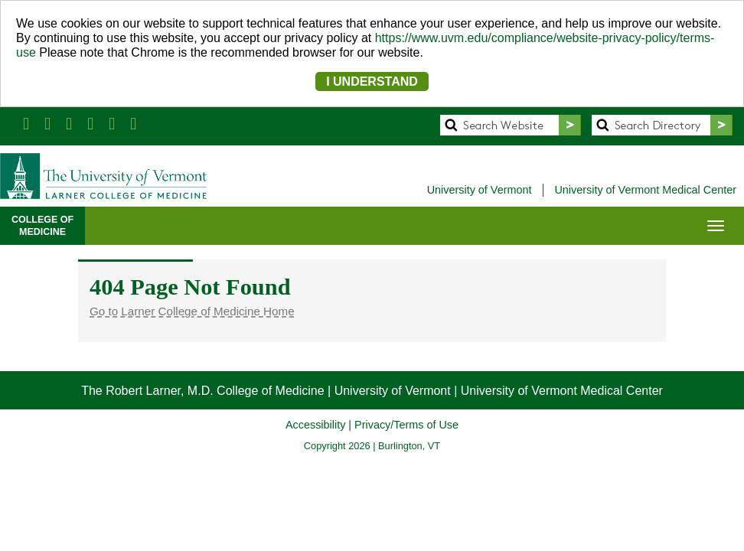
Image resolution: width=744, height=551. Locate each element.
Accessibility (315, 425)
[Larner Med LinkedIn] (69, 123)
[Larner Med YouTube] (90, 123)
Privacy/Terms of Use (406, 425)
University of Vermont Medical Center (645, 190)
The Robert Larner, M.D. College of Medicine (202, 390)
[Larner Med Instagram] (112, 123)
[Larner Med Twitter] (47, 123)
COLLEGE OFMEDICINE (42, 225)
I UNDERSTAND (372, 81)
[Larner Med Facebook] (26, 123)
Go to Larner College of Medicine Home (192, 311)
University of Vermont (479, 190)
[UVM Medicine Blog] (133, 123)
